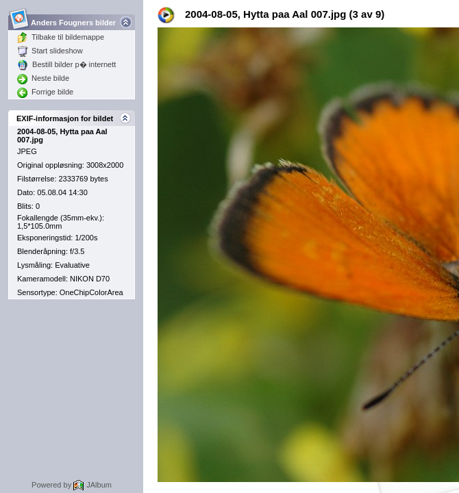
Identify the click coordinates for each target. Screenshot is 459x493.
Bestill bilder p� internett (66, 64)
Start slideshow (50, 51)
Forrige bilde (45, 92)
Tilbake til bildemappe (60, 37)
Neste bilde (43, 78)
